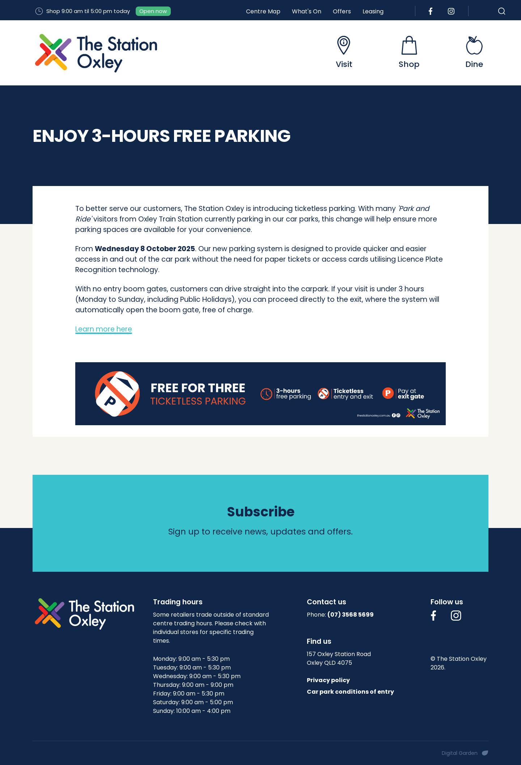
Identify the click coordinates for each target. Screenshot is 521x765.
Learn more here (103, 329)
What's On (306, 11)
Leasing (373, 11)
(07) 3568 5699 (350, 614)
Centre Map (263, 11)
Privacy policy (328, 680)
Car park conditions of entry (350, 692)
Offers (342, 11)
